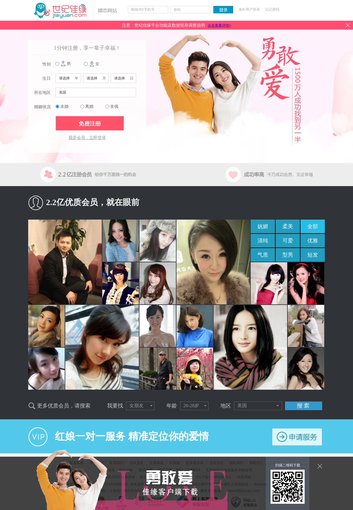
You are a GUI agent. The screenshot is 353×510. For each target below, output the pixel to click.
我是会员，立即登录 (87, 137)
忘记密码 (272, 9)
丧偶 (114, 106)
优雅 (312, 241)
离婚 (89, 106)
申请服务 (297, 437)
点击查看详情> (219, 25)
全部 (312, 226)
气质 (262, 255)
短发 (312, 255)
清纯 (262, 241)
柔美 (287, 226)
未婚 (64, 106)
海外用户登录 (249, 9)
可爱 (287, 241)
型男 (287, 255)
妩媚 (262, 226)
